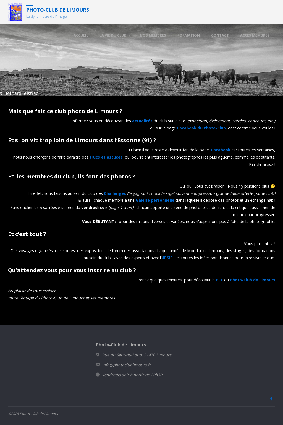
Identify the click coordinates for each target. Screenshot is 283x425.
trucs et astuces (106, 157)
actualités (142, 120)
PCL (219, 280)
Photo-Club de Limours (57, 9)
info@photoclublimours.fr (126, 364)
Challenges (115, 193)
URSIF (166, 257)
